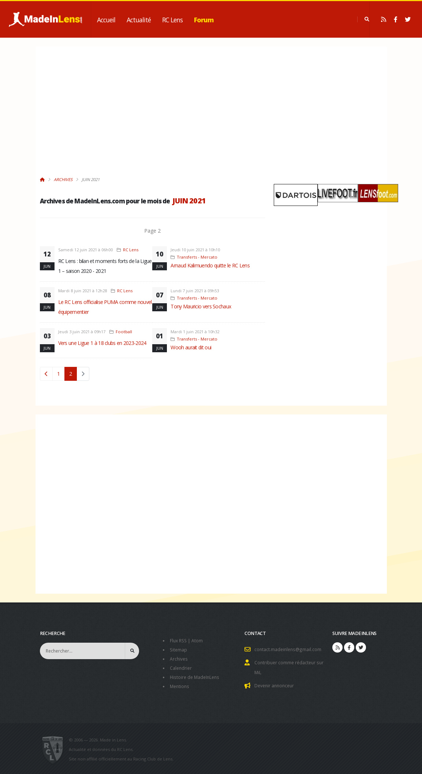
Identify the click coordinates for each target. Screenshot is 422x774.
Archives (63, 179)
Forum (204, 19)
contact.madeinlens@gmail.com (288, 649)
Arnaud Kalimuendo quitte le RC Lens (210, 265)
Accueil (106, 19)
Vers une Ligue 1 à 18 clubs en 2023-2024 (102, 342)
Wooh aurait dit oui (191, 347)
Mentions (180, 684)
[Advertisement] (152, 115)
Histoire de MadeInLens (196, 675)
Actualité (139, 19)
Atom (199, 640)
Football (124, 331)
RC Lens (172, 19)
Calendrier (181, 667)
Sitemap (179, 649)
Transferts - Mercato (197, 257)
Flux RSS (179, 640)
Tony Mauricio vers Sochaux (201, 306)
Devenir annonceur (275, 684)
